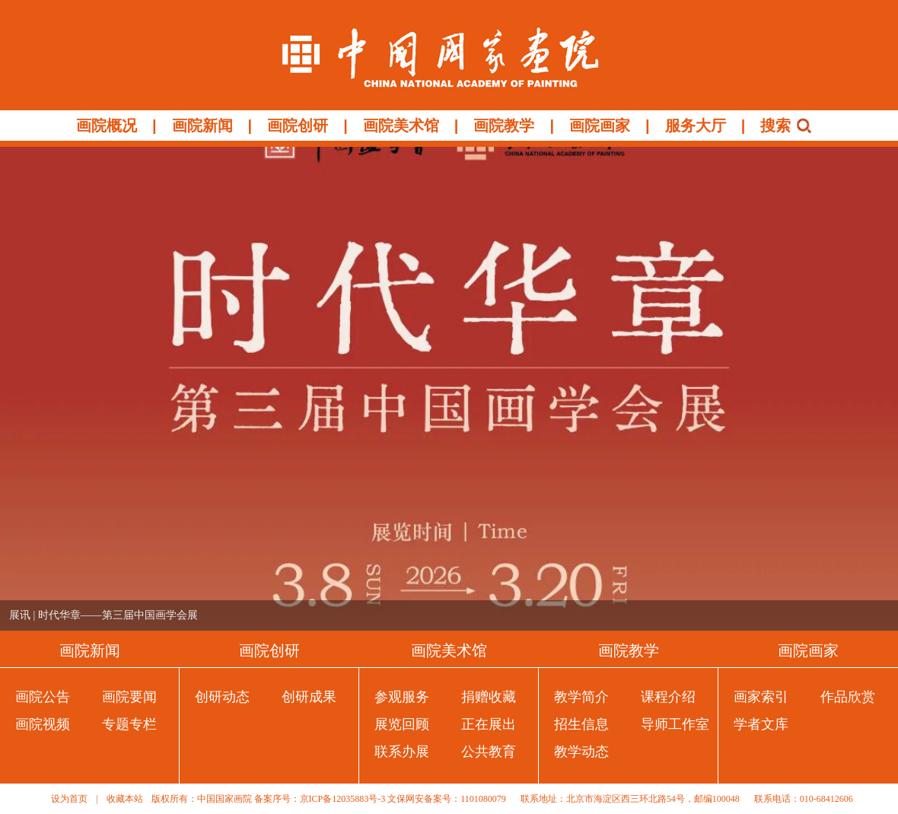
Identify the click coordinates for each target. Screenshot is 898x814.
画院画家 (599, 125)
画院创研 (297, 125)
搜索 (775, 125)
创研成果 (309, 696)
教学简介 (581, 696)
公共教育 (488, 751)
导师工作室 (675, 724)
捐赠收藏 (488, 696)
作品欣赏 (847, 696)
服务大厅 (695, 125)
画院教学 (503, 125)
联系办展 (401, 751)
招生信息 (581, 724)
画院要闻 (129, 696)
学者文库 (761, 724)
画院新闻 (202, 125)
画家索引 (761, 696)
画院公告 (42, 696)
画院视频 (42, 724)
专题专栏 (129, 724)
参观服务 (401, 696)
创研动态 (222, 696)
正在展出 (488, 724)
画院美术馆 (401, 125)
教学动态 (581, 751)
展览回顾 (401, 724)
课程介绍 (668, 696)
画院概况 (106, 125)
